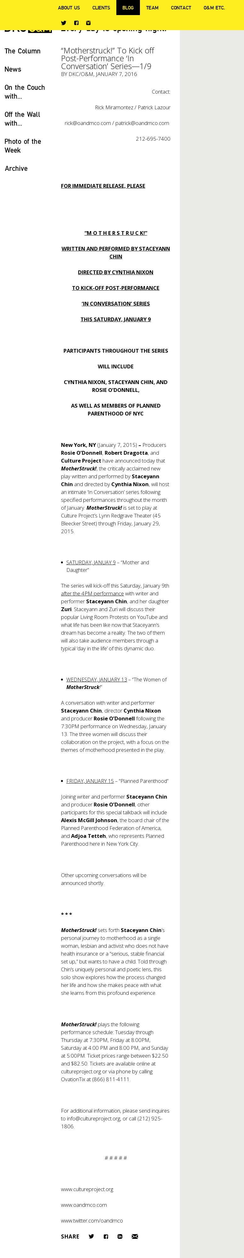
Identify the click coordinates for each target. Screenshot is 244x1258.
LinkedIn (120, 1236)
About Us (69, 7)
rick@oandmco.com (88, 123)
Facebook (76, 22)
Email (135, 1236)
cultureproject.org (81, 1071)
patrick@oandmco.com (142, 123)
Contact (181, 7)
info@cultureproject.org (93, 1118)
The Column (23, 50)
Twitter (63, 23)
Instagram (88, 23)
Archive (16, 168)
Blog (128, 7)
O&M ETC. (214, 7)
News (13, 69)
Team (152, 7)
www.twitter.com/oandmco (92, 1220)
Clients (101, 7)
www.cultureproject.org (87, 1189)
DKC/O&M (81, 74)
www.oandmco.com (84, 1204)
